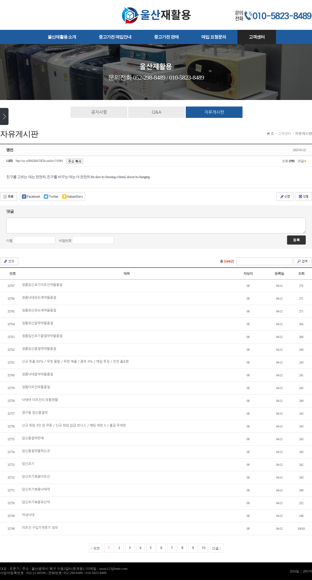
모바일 (294, 571)
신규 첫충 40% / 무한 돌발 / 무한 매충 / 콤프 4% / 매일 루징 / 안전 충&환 (75, 361)
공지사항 (99, 112)
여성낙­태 (28, 515)
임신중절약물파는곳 (36, 451)
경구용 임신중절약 (35, 412)
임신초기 (28, 464)
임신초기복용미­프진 (36, 476)
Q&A (156, 112)
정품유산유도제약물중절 (39, 310)
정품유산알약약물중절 (37, 323)
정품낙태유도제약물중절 (39, 297)
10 (203, 548)
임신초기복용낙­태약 (36, 489)
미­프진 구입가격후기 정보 (40, 527)
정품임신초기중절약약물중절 (42, 336)
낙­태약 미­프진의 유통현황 (40, 400)
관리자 (307, 571)
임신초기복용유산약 (36, 502)
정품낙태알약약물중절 (37, 374)
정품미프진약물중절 (36, 387)
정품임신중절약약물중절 (39, 348)
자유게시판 (214, 112)
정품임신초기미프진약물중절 (42, 285)
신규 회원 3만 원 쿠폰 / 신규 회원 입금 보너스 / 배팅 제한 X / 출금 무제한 (74, 425)
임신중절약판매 (33, 438)
